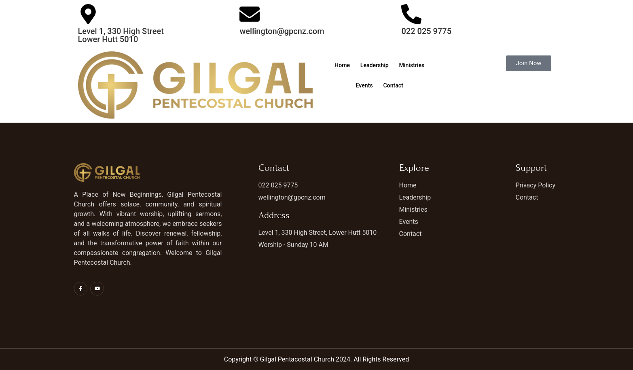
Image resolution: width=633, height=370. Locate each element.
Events (382, 85)
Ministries (347, 85)
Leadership (393, 65)
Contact (414, 85)
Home (358, 65)
